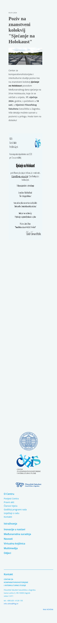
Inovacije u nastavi (14, 529)
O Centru (9, 494)
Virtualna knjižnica (14, 543)
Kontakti (8, 516)
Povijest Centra (11, 498)
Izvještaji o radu (11, 513)
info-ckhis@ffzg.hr (11, 603)
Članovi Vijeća (10, 505)
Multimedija (11, 548)
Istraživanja (10, 523)
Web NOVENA (48, 609)
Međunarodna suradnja (17, 534)
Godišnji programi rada (15, 509)
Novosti (8, 538)
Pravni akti (9, 502)
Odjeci (7, 553)
